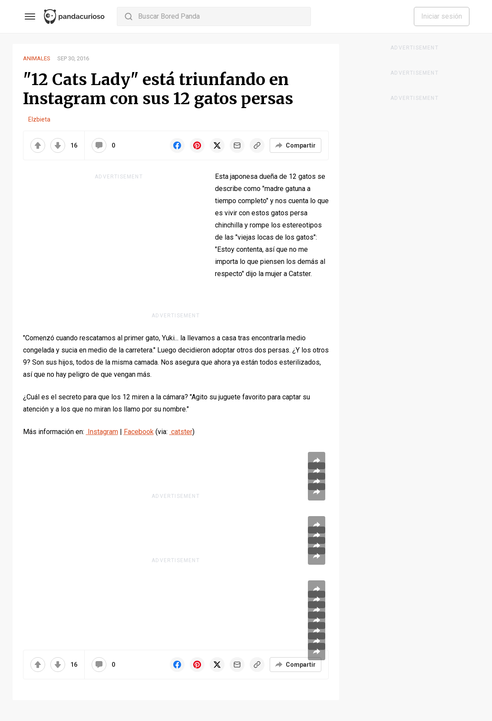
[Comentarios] (99, 145)
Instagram (102, 432)
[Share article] (316, 460)
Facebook (139, 432)
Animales (36, 58)
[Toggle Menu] (30, 16)
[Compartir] (295, 145)
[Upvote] (37, 145)
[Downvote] (57, 145)
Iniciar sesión (441, 16)
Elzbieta (39, 119)
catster (180, 432)
